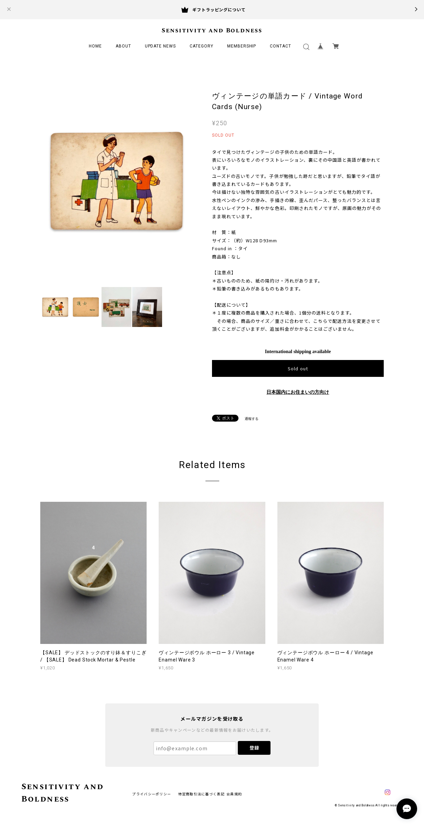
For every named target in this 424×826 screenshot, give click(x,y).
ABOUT (123, 46)
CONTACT (280, 46)
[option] (116, 181)
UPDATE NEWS (160, 46)
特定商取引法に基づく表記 (201, 793)
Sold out (298, 368)
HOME (95, 46)
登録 (254, 747)
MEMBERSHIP (241, 46)
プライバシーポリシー (151, 793)
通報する (251, 419)
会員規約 (234, 793)
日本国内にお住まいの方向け (297, 392)
